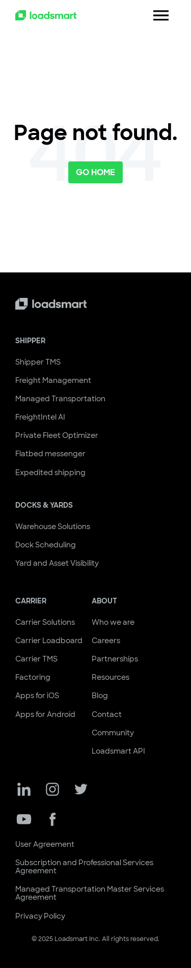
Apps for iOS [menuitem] (37, 696)
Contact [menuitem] (107, 714)
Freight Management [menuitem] (53, 380)
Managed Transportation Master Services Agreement (89, 893)
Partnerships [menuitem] (115, 659)
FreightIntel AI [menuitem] (40, 417)
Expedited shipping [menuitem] (50, 472)
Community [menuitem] (113, 733)
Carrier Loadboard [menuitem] (49, 641)
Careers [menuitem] (106, 641)
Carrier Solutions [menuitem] (45, 622)
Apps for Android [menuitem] (45, 714)
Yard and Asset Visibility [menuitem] (57, 563)
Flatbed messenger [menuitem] (50, 454)
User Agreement (44, 844)
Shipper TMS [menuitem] (38, 362)
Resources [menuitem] (110, 677)
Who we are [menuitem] (113, 622)
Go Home (95, 172)
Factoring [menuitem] (32, 677)
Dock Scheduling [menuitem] (45, 545)
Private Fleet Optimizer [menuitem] (56, 435)
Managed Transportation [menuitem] (60, 399)
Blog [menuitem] (100, 696)
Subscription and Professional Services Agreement (84, 866)
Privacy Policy (40, 916)
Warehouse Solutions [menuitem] (52, 526)
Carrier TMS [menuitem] (36, 659)
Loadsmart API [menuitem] (118, 751)
